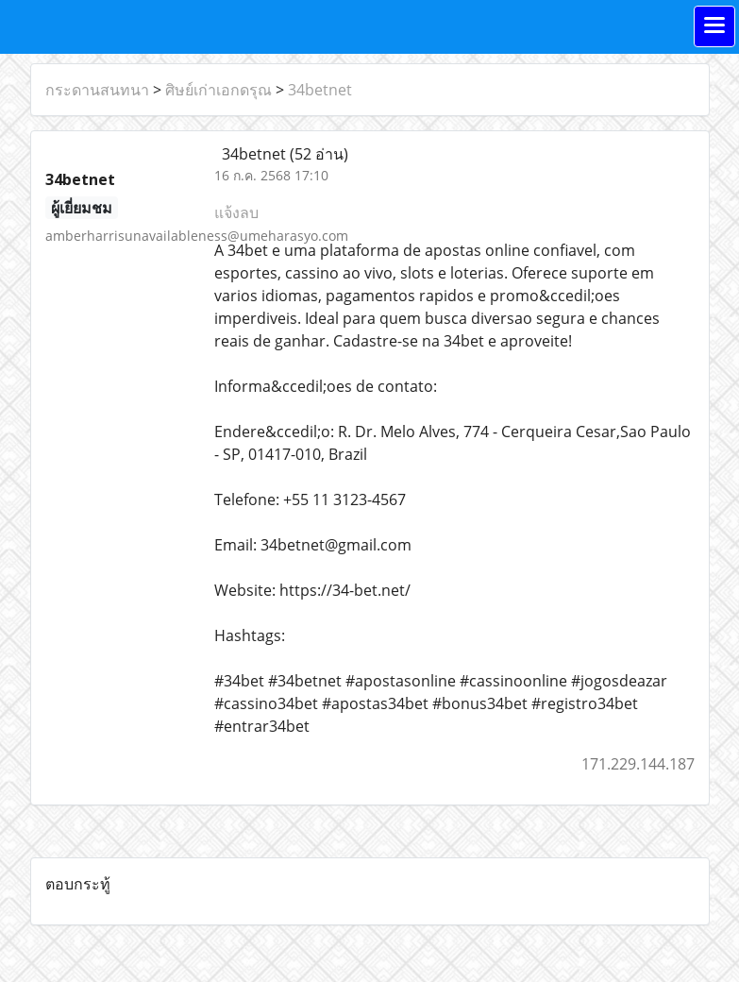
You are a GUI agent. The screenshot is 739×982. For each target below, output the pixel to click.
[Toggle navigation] (714, 26)
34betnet (320, 89)
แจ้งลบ (236, 212)
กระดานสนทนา (97, 89)
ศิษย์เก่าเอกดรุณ (218, 89)
